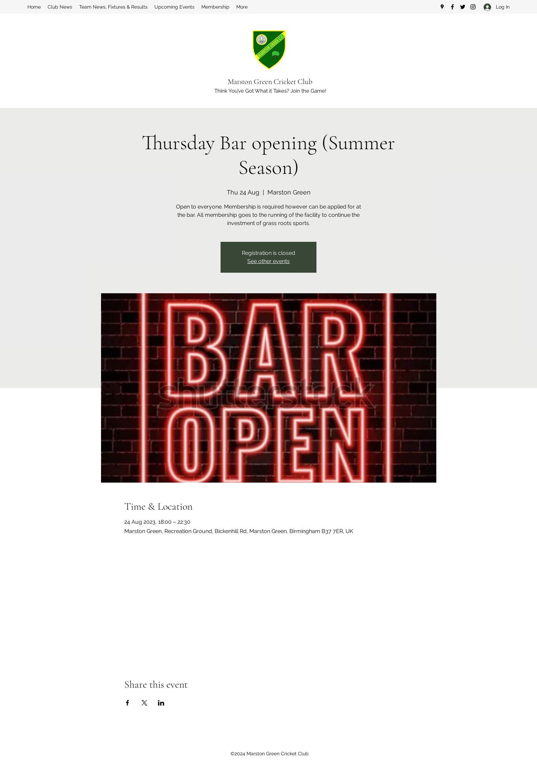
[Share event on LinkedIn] (161, 703)
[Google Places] (442, 6)
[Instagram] (473, 6)
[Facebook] (452, 6)
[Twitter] (462, 6)
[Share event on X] (144, 703)
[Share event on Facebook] (127, 703)
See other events (268, 261)
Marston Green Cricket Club (270, 81)
